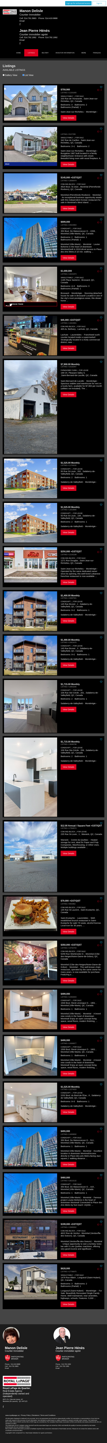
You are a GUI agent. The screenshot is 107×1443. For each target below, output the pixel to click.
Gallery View (10, 75)
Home (18, 53)
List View (27, 75)
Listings (31, 53)
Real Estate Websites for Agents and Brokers (39, 1433)
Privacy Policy (26, 1415)
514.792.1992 (30, 37)
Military (45, 53)
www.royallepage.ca (12, 1415)
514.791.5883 (30, 18)
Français (97, 53)
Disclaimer (35, 1415)
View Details (68, 118)
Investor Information (65, 53)
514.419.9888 (51, 18)
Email (22, 21)
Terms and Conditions (47, 1415)
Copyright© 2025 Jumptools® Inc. (15, 1433)
